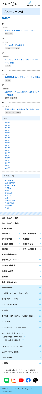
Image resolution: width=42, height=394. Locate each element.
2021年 (7, 135)
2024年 (7, 128)
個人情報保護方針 (11, 370)
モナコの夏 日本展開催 (14, 45)
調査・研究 (13, 98)
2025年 (7, 125)
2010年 (7, 163)
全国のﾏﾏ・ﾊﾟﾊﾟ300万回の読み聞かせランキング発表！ (22, 93)
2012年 (7, 158)
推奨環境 (32, 370)
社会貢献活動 (9, 180)
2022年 (7, 133)
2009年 (7, 165)
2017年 (7, 145)
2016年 (7, 148)
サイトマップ (23, 370)
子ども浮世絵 (16, 48)
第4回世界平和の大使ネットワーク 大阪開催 (22, 77)
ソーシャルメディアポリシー (27, 372)
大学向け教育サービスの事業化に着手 (19, 30)
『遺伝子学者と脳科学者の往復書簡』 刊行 (21, 109)
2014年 (7, 153)
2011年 (7, 160)
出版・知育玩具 (9, 112)
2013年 (7, 155)
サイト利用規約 (10, 372)
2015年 (7, 150)
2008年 (7, 168)
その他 (7, 208)
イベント (7, 48)
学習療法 (18, 112)
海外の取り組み (10, 200)
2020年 (7, 138)
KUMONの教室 (10, 185)
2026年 (7, 123)
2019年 (7, 140)
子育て (7, 98)
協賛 (6, 198)
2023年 (7, 130)
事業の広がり (9, 34)
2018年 (7, 143)
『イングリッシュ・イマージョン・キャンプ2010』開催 (22, 61)
